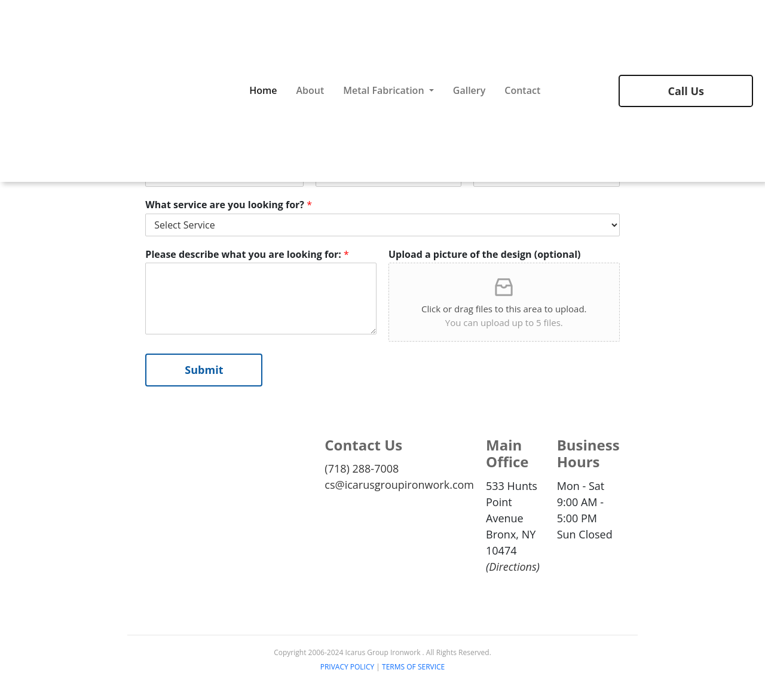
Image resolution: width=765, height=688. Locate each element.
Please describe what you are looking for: (247, 254)
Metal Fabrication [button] (384, 90)
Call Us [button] (686, 91)
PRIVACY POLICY (347, 667)
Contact (522, 90)
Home (263, 90)
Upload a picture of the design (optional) (484, 254)
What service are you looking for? (228, 205)
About (310, 90)
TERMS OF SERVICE (413, 667)
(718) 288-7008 (362, 468)
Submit (204, 370)
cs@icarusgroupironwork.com (399, 484)
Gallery (469, 90)
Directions (513, 566)
